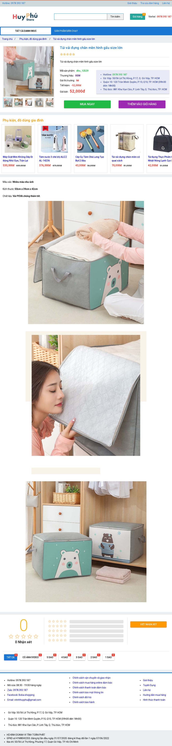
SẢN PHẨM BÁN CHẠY (66, 31)
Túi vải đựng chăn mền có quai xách (126, 159)
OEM (77, 75)
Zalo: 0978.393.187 (17, 690)
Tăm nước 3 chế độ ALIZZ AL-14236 (53, 159)
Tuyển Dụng (149, 685)
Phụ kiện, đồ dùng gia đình (33, 39)
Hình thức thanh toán (154, 699)
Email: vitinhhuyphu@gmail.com (24, 699)
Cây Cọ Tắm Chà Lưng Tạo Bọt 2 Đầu (89, 159)
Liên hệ (166, 3)
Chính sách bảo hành (84, 702)
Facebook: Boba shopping (20, 695)
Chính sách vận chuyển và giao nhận (92, 677)
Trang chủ (9, 39)
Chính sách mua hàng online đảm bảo (92, 682)
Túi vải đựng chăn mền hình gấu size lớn (74, 39)
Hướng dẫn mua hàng (154, 695)
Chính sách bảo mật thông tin (88, 692)
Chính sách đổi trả (82, 697)
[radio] (11, 636)
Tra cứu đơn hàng (149, 3)
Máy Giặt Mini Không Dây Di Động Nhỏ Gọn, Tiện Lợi (18, 159)
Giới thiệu (148, 680)
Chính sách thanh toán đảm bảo (89, 687)
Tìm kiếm (115, 16)
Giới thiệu (132, 3)
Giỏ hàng (137, 16)
